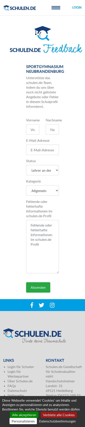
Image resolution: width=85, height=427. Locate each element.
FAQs (12, 386)
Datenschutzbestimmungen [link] (57, 421)
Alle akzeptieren (24, 415)
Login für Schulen (21, 367)
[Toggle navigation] (55, 7)
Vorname (33, 120)
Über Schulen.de (20, 381)
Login (77, 7)
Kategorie (33, 181)
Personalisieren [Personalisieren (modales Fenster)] (23, 421)
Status (31, 161)
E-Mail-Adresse (37, 140)
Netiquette (16, 395)
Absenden (38, 287)
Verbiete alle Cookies (59, 415)
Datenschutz (17, 390)
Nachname (54, 120)
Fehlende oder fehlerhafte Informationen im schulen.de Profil (39, 208)
